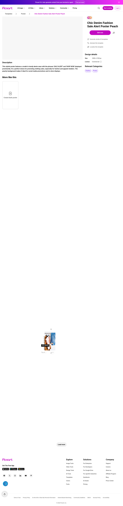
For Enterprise (87, 463)
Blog (107, 477)
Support (108, 463)
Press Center (110, 480)
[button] (21, 8)
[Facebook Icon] (4, 476)
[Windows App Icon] (21, 470)
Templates (69, 477)
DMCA (89, 497)
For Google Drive (88, 470)
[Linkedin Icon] (20, 476)
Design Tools (70, 470)
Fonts (67, 484)
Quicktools (86, 477)
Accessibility (106, 497)
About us (108, 470)
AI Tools (68, 474)
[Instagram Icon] (15, 476)
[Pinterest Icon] (31, 476)
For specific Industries (90, 474)
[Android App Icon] (13, 470)
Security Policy (97, 497)
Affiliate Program (111, 474)
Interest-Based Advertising (64, 497)
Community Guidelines (79, 497)
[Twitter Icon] (10, 476)
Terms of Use (17, 497)
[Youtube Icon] (26, 476)
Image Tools (70, 463)
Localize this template (96, 47)
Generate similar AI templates (99, 39)
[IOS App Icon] (5, 470)
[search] (98, 8)
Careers (108, 467)
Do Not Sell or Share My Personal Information (43, 497)
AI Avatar (86, 480)
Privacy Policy (26, 497)
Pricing (85, 484)
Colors (68, 480)
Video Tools (69, 467)
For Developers (87, 467)
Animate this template (96, 43)
